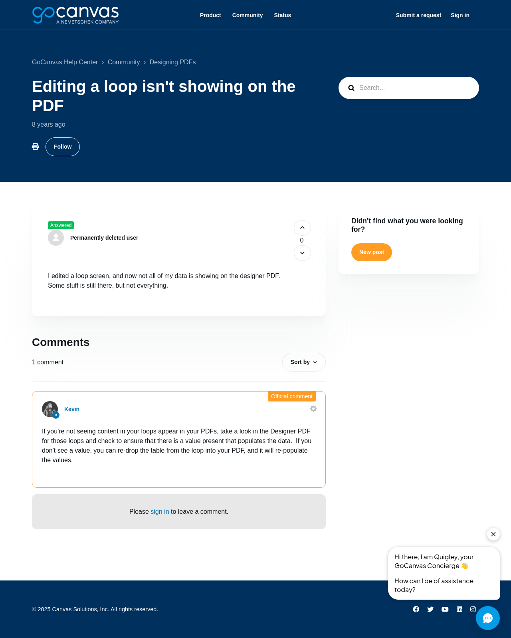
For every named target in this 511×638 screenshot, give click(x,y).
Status (282, 15)
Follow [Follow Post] (62, 146)
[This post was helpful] (302, 228)
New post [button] (371, 252)
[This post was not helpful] (302, 253)
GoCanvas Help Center (65, 62)
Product (210, 15)
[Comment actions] (313, 408)
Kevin (71, 409)
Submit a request (419, 15)
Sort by (300, 362)
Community (247, 15)
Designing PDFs (173, 62)
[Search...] (409, 88)
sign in (160, 511)
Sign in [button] (460, 15)
